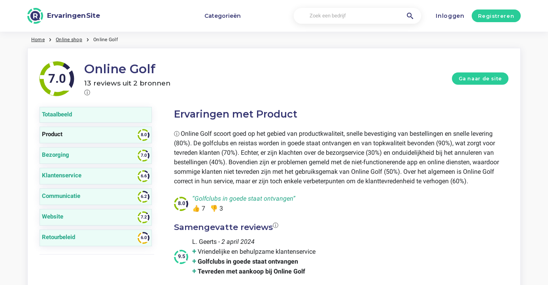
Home (38, 39)
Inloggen (450, 15)
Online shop (69, 39)
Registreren (496, 16)
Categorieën (222, 15)
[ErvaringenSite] (63, 16)
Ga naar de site (480, 79)
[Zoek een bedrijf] (357, 16)
